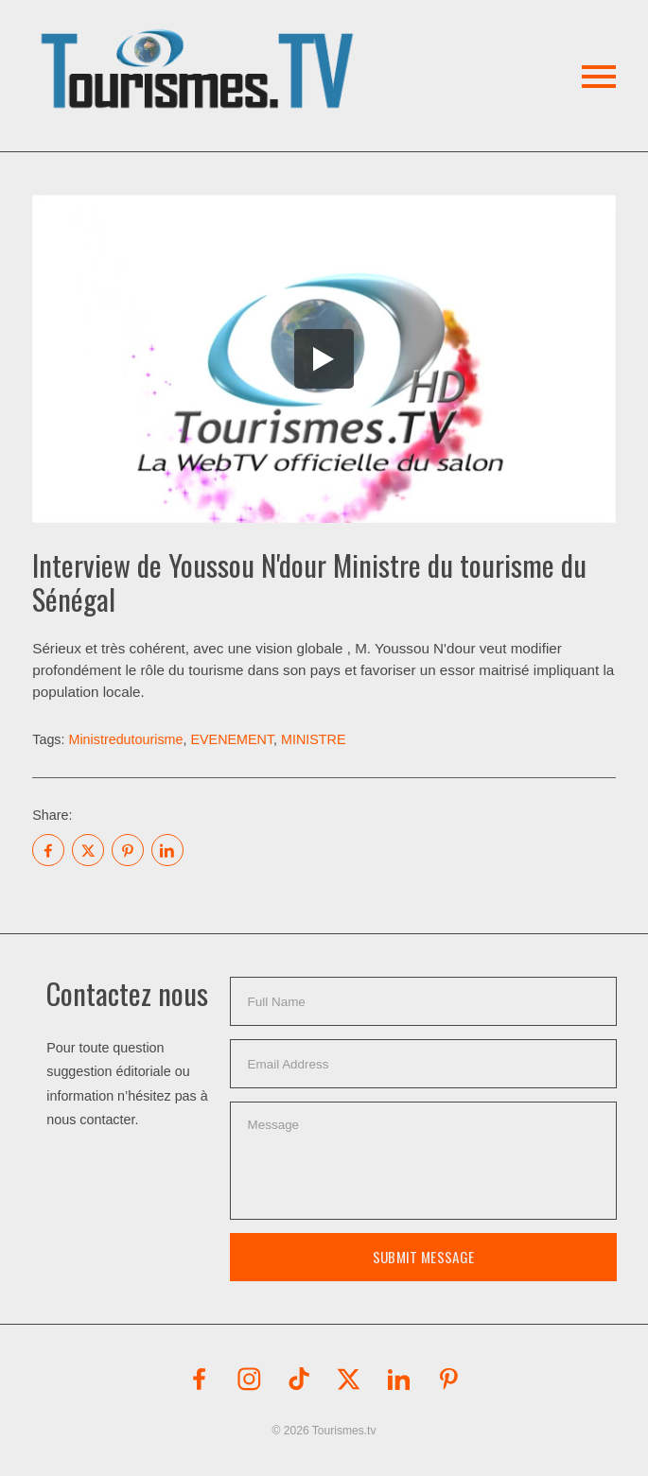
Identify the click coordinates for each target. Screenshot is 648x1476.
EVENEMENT (232, 739)
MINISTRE (313, 739)
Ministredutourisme (125, 739)
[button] (200, 47)
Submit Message (423, 1256)
